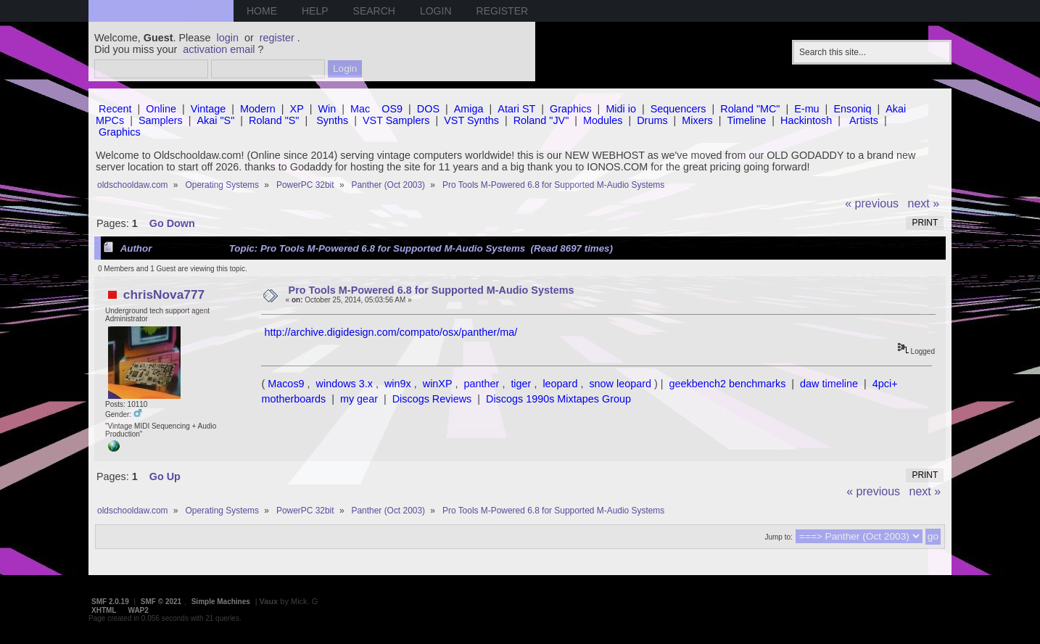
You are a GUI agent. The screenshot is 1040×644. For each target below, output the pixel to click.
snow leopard (620, 383)
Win (327, 109)
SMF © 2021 (161, 602)
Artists (863, 120)
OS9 (392, 109)
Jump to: (778, 537)
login (228, 38)
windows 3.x (344, 383)
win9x (397, 383)
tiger (521, 383)
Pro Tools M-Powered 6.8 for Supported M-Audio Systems (431, 290)
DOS (428, 109)
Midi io (621, 109)
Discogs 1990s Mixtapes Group (558, 399)
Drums (652, 120)
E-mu (806, 109)
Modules (602, 120)
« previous (872, 203)
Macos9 (286, 383)
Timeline (746, 120)
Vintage (208, 109)
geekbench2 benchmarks (727, 383)
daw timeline (829, 383)
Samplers (161, 120)
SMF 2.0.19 (110, 602)
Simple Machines (220, 602)
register (277, 38)
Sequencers (678, 109)
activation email (219, 49)
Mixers (697, 120)
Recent (115, 109)
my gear (359, 399)
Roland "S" (274, 120)
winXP (438, 383)
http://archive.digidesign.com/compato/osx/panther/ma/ (390, 332)
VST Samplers (396, 120)
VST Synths (471, 120)
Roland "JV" (541, 120)
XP (297, 109)
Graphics (571, 109)
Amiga (469, 109)
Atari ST (516, 109)
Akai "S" (215, 120)
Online (161, 109)
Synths (332, 120)
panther (482, 383)
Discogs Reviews (432, 399)
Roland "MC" (750, 109)
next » (924, 203)
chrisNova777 (164, 294)
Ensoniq (852, 109)
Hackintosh (806, 120)
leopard (559, 383)
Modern (258, 109)
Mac (360, 109)
